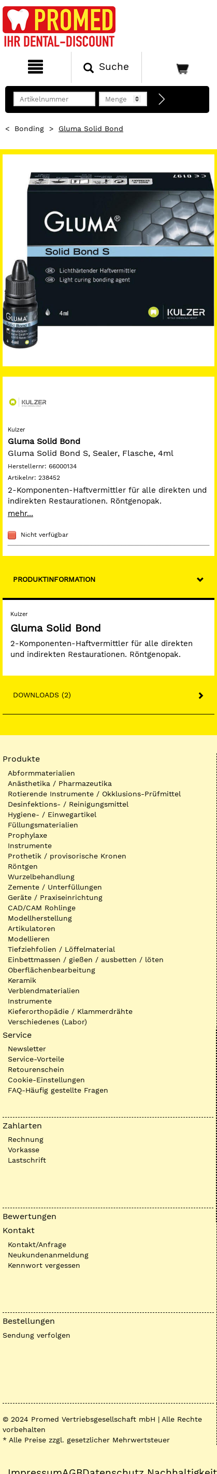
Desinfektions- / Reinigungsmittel (68, 804)
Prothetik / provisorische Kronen (67, 856)
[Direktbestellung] (162, 99)
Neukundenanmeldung (48, 1255)
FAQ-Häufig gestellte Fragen (58, 1090)
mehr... (20, 513)
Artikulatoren (31, 928)
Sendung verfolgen (36, 1335)
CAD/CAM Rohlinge (42, 908)
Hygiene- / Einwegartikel (52, 814)
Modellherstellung (40, 918)
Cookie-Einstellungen (46, 1080)
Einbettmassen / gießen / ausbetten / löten (86, 959)
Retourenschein (36, 1069)
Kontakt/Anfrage (37, 1244)
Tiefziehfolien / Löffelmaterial (61, 949)
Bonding (29, 128)
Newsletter (27, 1048)
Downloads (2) (42, 695)
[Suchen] (106, 67)
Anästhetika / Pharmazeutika (60, 783)
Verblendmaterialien (44, 990)
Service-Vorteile (36, 1059)
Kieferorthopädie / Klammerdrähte (70, 1011)
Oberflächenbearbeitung (51, 970)
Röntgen (23, 866)
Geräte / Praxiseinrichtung (55, 897)
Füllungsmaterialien (43, 825)
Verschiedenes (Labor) (47, 1022)
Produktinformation (54, 579)
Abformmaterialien (41, 773)
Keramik (22, 980)
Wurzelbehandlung (41, 876)
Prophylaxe (27, 835)
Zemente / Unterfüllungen (55, 887)
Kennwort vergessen (44, 1265)
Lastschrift (27, 1160)
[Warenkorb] (178, 67)
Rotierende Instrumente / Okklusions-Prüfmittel (94, 794)
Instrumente (30, 845)
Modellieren (29, 939)
